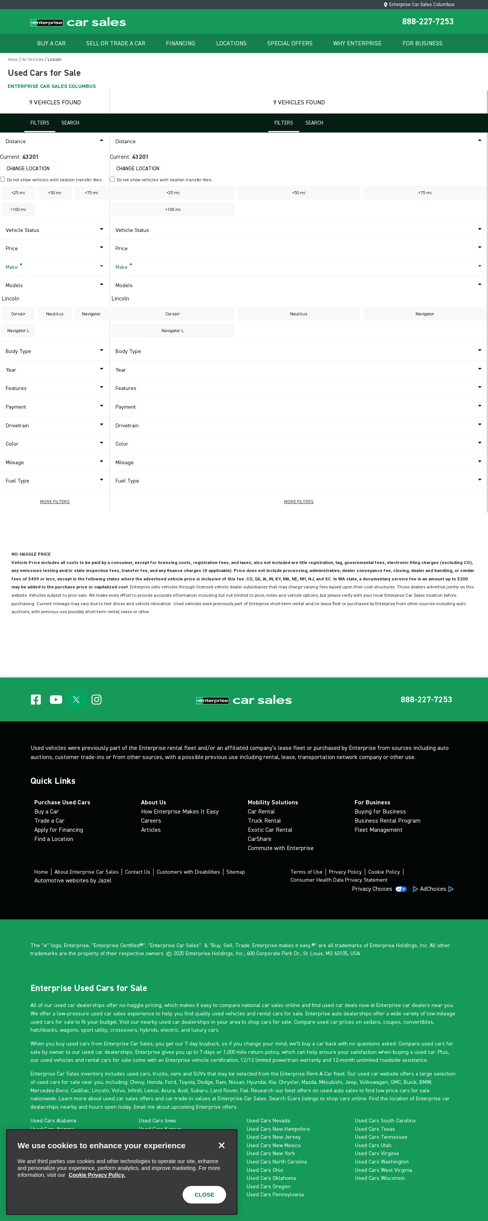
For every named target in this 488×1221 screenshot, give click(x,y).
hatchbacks (43, 1030)
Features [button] (56, 388)
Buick (410, 1082)
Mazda (309, 1082)
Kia (272, 1082)
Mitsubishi (330, 1082)
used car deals (340, 1005)
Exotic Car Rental (270, 830)
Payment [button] (56, 407)
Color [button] (56, 444)
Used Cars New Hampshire (278, 1129)
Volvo (118, 1090)
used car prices (335, 1022)
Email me (144, 1107)
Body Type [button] (56, 351)
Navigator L (18, 331)
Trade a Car (49, 821)
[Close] (221, 1145)
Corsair (18, 314)
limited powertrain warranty (288, 1060)
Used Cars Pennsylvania (275, 1194)
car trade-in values (187, 1098)
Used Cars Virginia (377, 1153)
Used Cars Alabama (53, 1120)
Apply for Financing (58, 830)
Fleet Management (379, 830)
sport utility (94, 1030)
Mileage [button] (56, 463)
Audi (183, 1090)
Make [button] (56, 267)
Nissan (236, 1082)
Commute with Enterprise (281, 848)
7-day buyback (202, 1043)
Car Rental (261, 811)
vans (175, 1073)
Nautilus (55, 314)
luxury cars (204, 1030)
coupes (392, 1022)
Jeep (351, 1082)
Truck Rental (264, 821)
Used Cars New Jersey (274, 1137)
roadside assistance (403, 1060)
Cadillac (80, 1090)
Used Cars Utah (373, 1145)
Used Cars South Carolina (385, 1120)
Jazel (104, 880)
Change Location (28, 168)
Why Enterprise (357, 43)
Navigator (91, 314)
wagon (67, 1030)
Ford (170, 1082)
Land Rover (224, 1090)
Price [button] (56, 249)
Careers (151, 821)
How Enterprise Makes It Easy (179, 811)
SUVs (199, 1073)
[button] (55, 501)
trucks (160, 1073)
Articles (151, 830)
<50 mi (54, 193)
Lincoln (100, 1090)
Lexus (151, 1090)
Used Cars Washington (382, 1161)
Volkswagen (374, 1082)
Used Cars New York (271, 1153)
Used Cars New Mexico (274, 1145)
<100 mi (18, 209)
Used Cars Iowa (157, 1120)
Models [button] (56, 285)
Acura (168, 1090)
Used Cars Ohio (265, 1170)
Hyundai (256, 1082)
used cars (138, 1073)
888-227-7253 (428, 21)
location (399, 1098)
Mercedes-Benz (49, 1090)
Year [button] (56, 370)
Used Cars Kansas (160, 1129)
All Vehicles (32, 59)
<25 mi (18, 193)
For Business (423, 43)
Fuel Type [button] (56, 481)
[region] (122, 1172)
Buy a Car (46, 811)
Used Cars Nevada (268, 1120)
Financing (180, 43)
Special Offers (290, 43)
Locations (231, 43)
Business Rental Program (388, 821)
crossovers (123, 1030)
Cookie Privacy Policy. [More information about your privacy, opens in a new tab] (97, 1175)
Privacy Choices (372, 889)
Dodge (205, 1082)
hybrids (149, 1030)
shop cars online (346, 1098)
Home (13, 59)
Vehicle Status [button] (56, 230)
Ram (221, 1082)
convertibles (418, 1022)
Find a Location (53, 839)
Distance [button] (56, 141)
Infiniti (135, 1090)
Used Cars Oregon (269, 1186)
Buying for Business (380, 811)
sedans (371, 1022)
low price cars (393, 1090)
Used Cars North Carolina (277, 1161)
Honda (154, 1082)
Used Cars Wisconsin (380, 1178)
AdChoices (433, 889)
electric (169, 1030)
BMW (425, 1082)
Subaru (199, 1090)
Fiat (244, 1090)
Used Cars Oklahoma (271, 1178)
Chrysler (289, 1082)
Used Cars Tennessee (381, 1137)
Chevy (137, 1082)
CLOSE (204, 1194)
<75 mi (91, 193)
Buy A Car (51, 43)
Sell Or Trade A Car (115, 43)
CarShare (259, 839)
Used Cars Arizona (52, 1129)
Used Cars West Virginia (383, 1170)
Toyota (187, 1082)
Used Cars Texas (375, 1129)
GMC (396, 1082)
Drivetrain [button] (56, 426)
